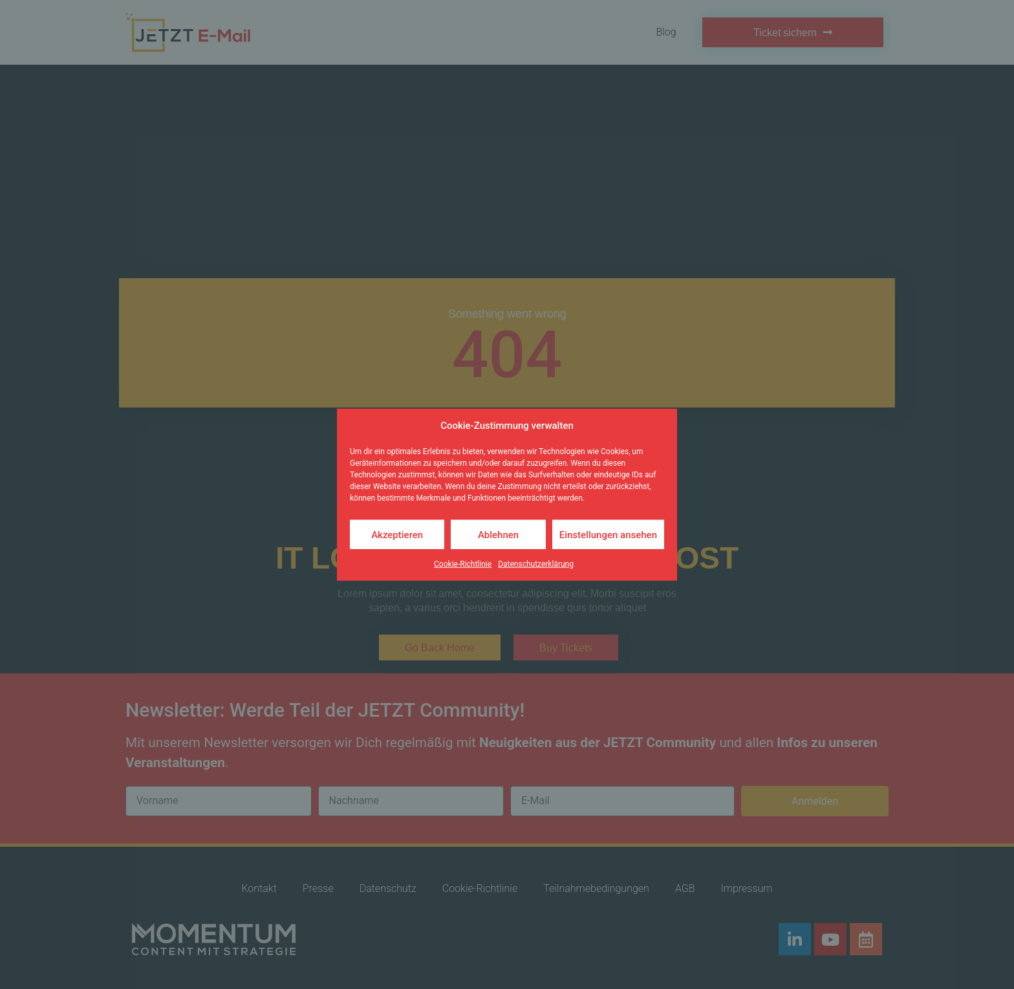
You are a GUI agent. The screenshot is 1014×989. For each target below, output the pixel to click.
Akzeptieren (397, 534)
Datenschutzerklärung (536, 564)
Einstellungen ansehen (608, 534)
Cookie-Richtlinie (462, 564)
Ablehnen (498, 534)
